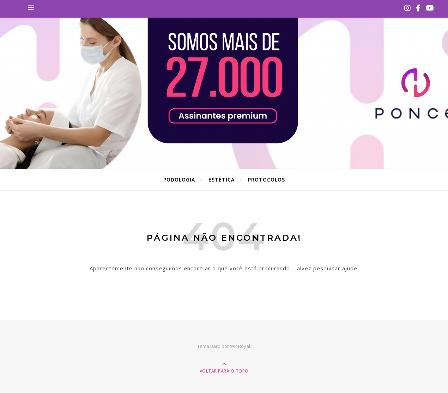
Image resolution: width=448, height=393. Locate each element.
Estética (221, 179)
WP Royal (240, 346)
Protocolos (266, 179)
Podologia (179, 179)
